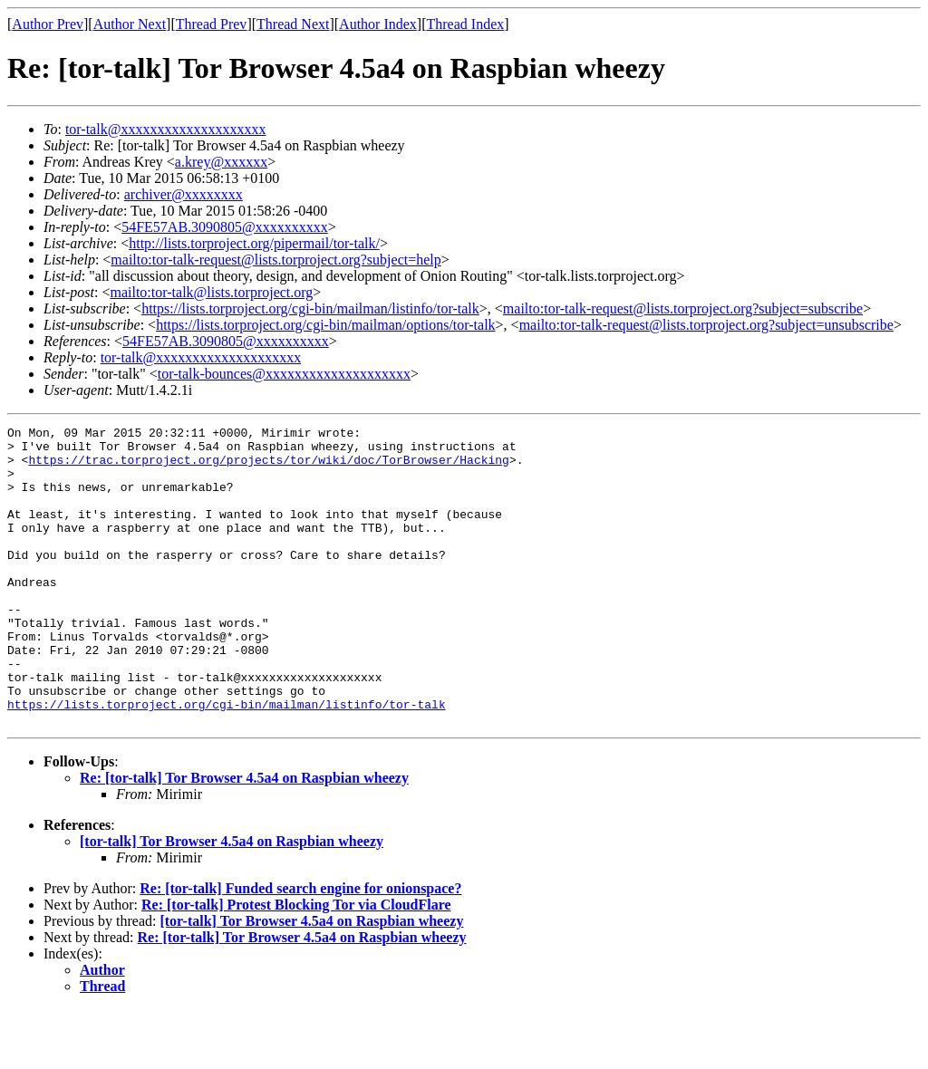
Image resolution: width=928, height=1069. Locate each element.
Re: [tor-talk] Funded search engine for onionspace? (300, 948)
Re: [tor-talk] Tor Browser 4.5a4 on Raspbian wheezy (244, 837)
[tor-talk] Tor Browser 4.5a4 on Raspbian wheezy (231, 901)
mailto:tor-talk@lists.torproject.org (211, 292)
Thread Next (292, 24)
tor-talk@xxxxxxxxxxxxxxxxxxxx (165, 129)
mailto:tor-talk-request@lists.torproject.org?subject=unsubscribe (706, 324)
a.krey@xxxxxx (221, 161)
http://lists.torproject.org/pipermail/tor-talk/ (254, 243)
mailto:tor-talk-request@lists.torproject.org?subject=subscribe (683, 308)
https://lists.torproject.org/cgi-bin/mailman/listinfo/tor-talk (310, 308)
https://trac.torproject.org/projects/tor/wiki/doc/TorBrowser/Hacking (268, 467)
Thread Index (466, 24)
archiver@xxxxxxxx (183, 194)
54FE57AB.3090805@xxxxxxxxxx (224, 227)
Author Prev (47, 24)
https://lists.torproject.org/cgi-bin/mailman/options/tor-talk (325, 324)
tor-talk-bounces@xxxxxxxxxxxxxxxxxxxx (284, 373)
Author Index (378, 24)
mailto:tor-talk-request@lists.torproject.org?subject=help (275, 259)
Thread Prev (211, 24)
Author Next (129, 24)
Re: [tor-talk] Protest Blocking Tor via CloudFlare (296, 964)
